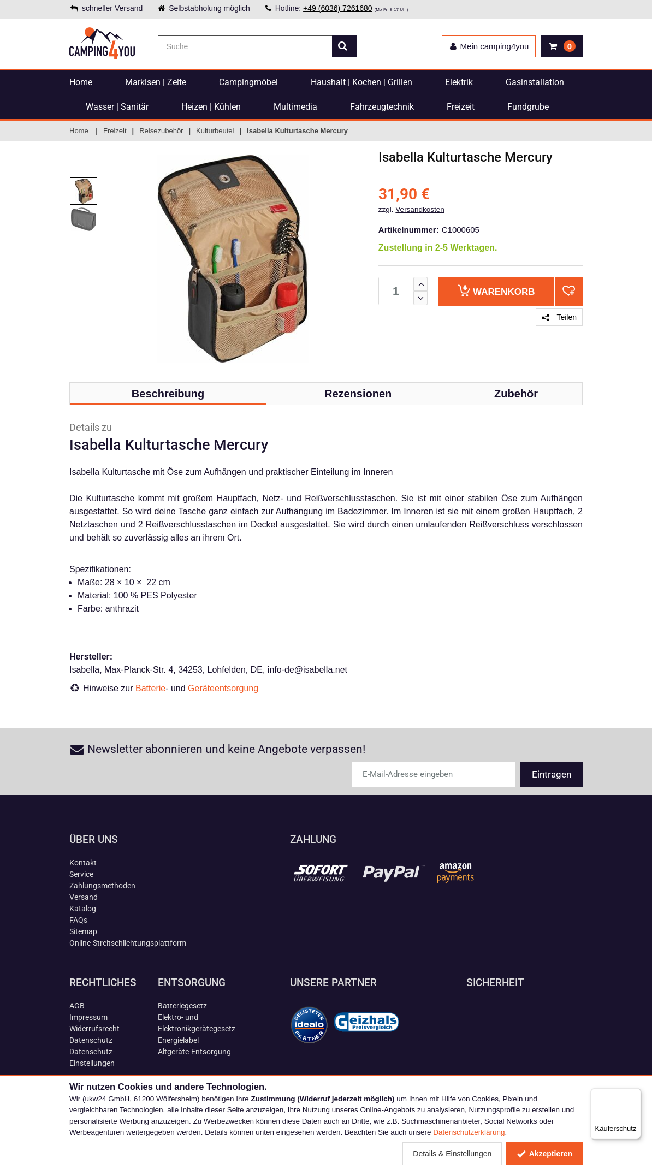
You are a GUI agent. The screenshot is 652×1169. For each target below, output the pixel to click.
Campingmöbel (248, 82)
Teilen (559, 317)
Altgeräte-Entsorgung (194, 1051)
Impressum (88, 1017)
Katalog (82, 908)
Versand (83, 897)
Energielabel (178, 1040)
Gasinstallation (535, 82)
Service (81, 874)
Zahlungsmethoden (102, 885)
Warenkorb (496, 290)
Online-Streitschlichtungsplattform (127, 943)
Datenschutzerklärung (469, 1132)
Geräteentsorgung (223, 688)
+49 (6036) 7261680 (337, 8)
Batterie (150, 688)
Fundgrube (528, 107)
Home (80, 82)
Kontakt (83, 862)
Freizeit (461, 107)
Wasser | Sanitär (117, 107)
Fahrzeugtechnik (382, 107)
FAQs (78, 920)
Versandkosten (419, 209)
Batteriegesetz (182, 1005)
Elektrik (459, 82)
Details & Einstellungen (452, 1153)
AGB (77, 1005)
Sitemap (83, 931)
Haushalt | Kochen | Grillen (361, 82)
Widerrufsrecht (94, 1028)
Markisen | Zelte (155, 82)
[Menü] (634, 1094)
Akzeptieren (544, 1153)
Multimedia (295, 107)
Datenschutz (90, 1040)
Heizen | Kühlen (211, 107)
